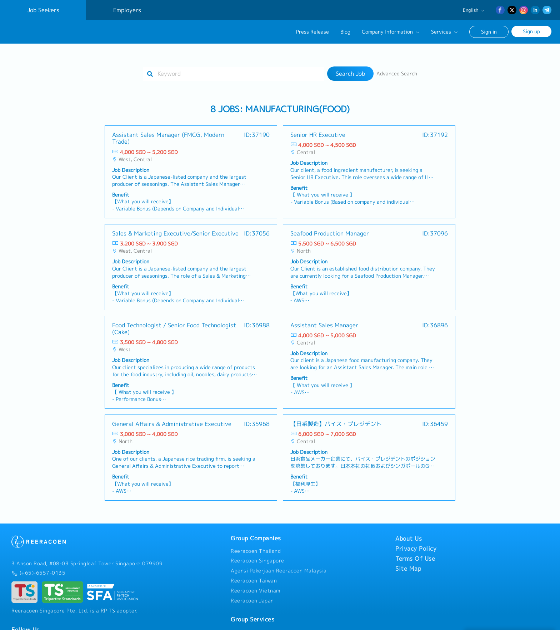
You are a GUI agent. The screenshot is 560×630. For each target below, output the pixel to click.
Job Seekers (43, 10)
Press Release (312, 31)
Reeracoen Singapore (257, 560)
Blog (345, 31)
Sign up (531, 31)
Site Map (408, 568)
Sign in (489, 31)
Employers (127, 10)
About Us (408, 538)
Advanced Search (396, 73)
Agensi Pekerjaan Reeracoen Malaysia (279, 570)
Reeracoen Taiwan (254, 580)
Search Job (350, 74)
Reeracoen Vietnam (255, 590)
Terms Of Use (415, 558)
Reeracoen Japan (252, 600)
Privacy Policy (415, 548)
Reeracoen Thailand (256, 551)
